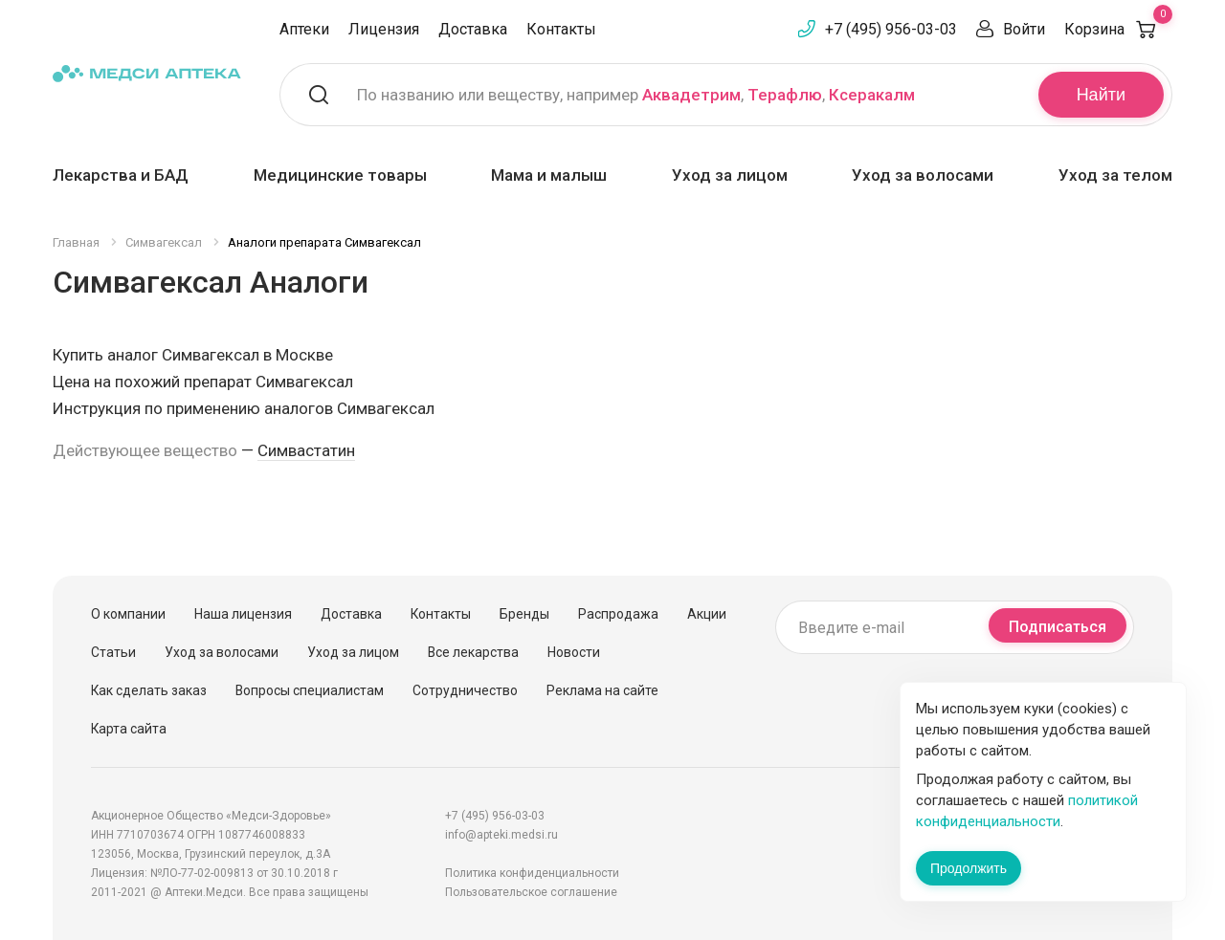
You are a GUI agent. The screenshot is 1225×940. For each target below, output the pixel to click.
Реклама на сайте (602, 690)
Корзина (1118, 29)
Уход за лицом (730, 175)
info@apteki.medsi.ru (501, 835)
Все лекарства (473, 652)
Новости (573, 652)
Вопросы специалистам (309, 690)
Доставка (472, 29)
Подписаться (1057, 627)
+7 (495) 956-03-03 (891, 29)
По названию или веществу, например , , (636, 94)
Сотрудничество (465, 690)
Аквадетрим (691, 94)
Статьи (113, 652)
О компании (128, 614)
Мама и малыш (549, 175)
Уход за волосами (922, 175)
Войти (1024, 29)
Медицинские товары (340, 175)
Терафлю (784, 94)
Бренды (524, 614)
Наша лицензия (243, 614)
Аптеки (304, 29)
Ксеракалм (872, 94)
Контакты (561, 29)
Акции (706, 614)
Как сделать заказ (149, 690)
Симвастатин (306, 450)
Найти (1101, 94)
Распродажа (618, 614)
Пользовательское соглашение (531, 892)
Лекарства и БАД (121, 175)
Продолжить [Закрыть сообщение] (968, 868)
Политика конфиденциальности (532, 873)
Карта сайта (129, 728)
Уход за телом (1115, 175)
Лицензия (383, 29)
